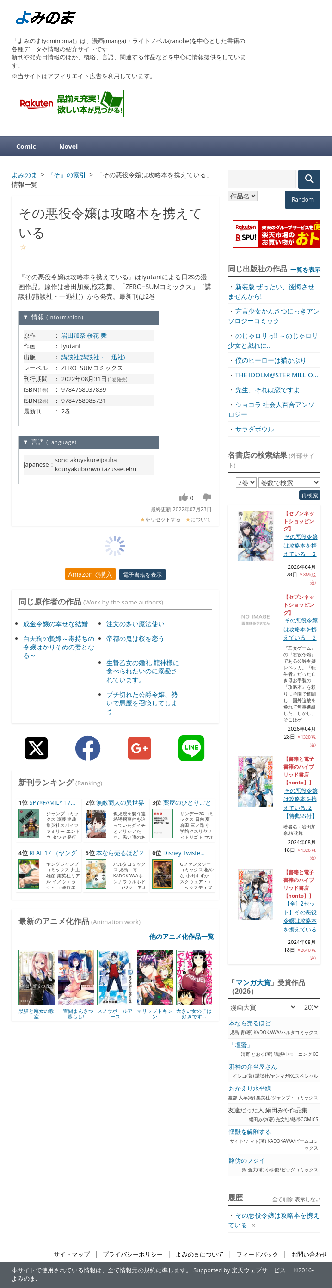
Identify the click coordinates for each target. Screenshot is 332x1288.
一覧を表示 (305, 269)
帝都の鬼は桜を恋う (135, 638)
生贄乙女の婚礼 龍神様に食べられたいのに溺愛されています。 (142, 671)
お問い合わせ (309, 1254)
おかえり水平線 (250, 1088)
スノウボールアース (115, 1013)
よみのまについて (200, 1254)
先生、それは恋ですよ (267, 389)
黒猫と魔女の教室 (36, 1013)
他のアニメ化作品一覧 (181, 936)
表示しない (307, 1199)
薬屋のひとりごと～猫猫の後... (181, 807)
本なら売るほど (250, 1023)
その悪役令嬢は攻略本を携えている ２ (300, 545)
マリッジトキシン (154, 1013)
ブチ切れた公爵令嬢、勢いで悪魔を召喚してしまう (142, 702)
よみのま (24, 1278)
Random (303, 199)
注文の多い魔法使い (135, 623)
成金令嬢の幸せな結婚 (55, 623)
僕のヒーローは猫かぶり (271, 360)
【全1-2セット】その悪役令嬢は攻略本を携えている (300, 916)
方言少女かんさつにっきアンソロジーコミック (274, 316)
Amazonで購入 (90, 574)
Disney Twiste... (184, 853)
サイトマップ (72, 1254)
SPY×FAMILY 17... (52, 803)
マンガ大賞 (253, 982)
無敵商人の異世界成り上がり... (115, 807)
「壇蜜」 (241, 1045)
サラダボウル (254, 429)
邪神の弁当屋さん (253, 1067)
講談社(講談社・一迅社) (93, 357)
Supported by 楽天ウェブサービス (239, 1270)
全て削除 (282, 1199)
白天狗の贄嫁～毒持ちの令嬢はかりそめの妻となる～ (58, 646)
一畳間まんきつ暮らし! (75, 1013)
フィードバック (257, 1254)
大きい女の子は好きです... (194, 1013)
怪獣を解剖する (250, 1132)
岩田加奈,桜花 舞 (84, 335)
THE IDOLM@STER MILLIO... (276, 374)
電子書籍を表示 (142, 575)
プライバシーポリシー (133, 1254)
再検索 (309, 495)
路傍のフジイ (247, 1161)
